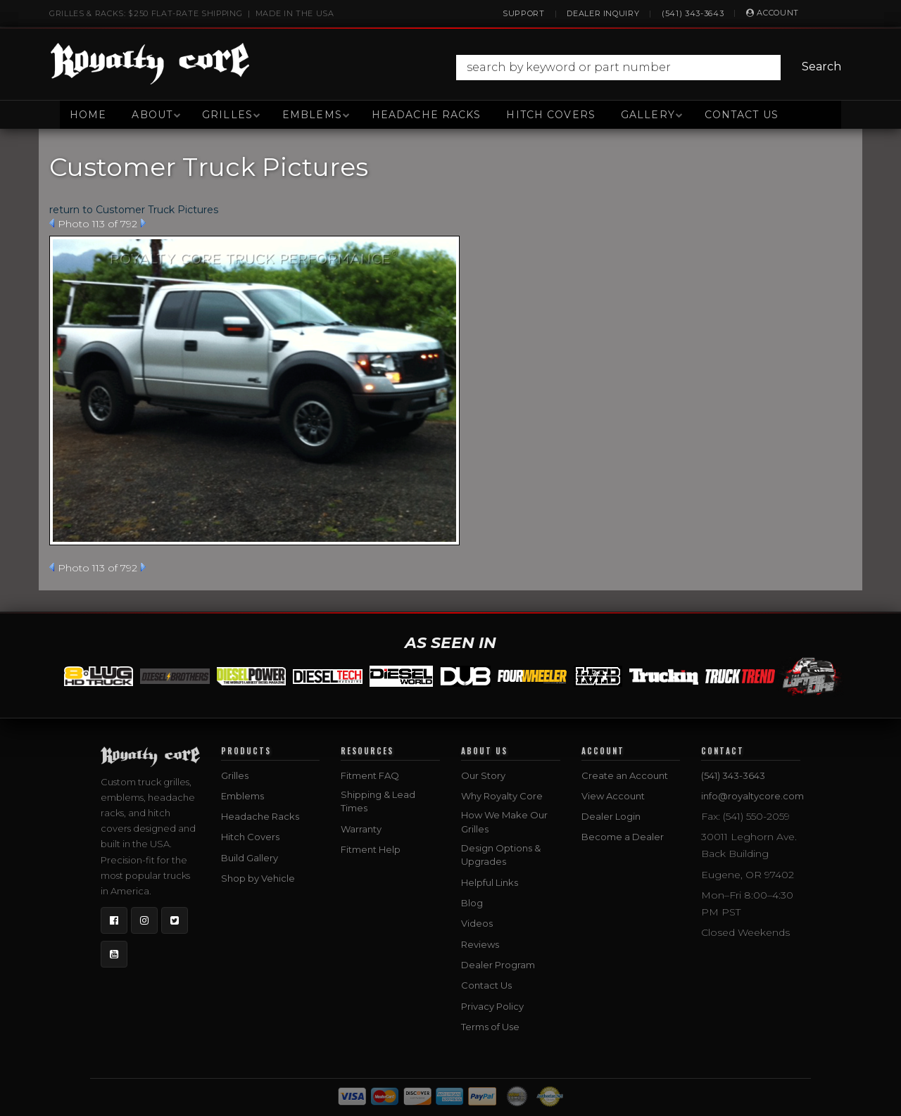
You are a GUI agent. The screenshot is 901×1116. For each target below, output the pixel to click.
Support (524, 13)
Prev (51, 223)
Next (143, 223)
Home (88, 114)
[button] (652, 67)
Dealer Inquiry (603, 13)
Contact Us (742, 114)
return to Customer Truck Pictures (133, 209)
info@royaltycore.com (752, 795)
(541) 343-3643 (693, 13)
